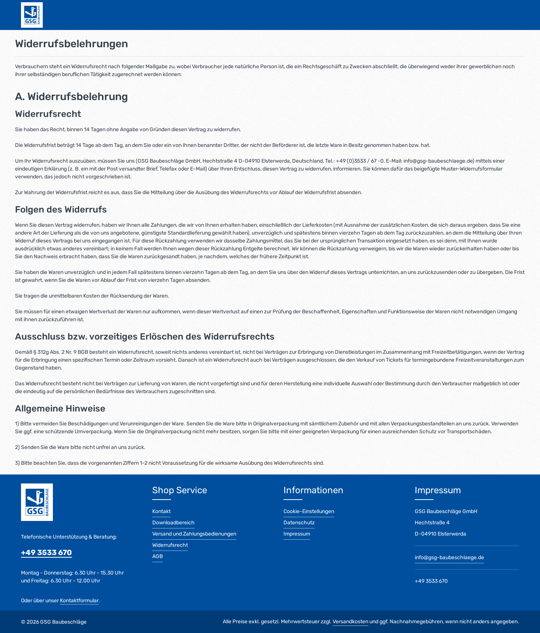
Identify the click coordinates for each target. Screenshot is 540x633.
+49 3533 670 (46, 552)
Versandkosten (350, 621)
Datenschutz (299, 522)
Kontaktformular (79, 600)
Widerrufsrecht (170, 545)
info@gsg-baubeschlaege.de (449, 557)
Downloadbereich (173, 522)
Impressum (297, 534)
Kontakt (161, 511)
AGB (157, 556)
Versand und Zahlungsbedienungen (194, 534)
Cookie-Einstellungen (309, 511)
